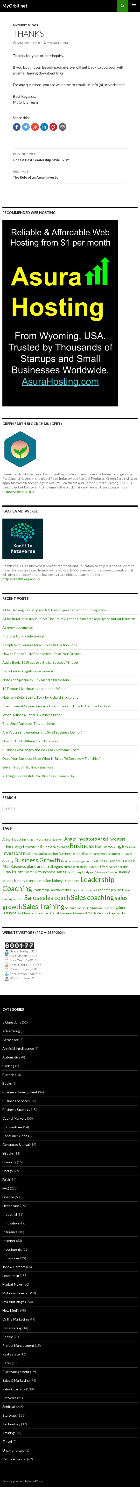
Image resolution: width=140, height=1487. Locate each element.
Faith (6, 1179)
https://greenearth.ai (18, 491)
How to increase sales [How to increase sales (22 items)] (22, 871)
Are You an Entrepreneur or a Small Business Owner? (42, 732)
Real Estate (11, 1354)
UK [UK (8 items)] (87, 913)
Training (8, 1433)
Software (9, 1398)
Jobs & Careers (13, 1267)
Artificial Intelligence (18, 1048)
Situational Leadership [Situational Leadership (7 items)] (104, 907)
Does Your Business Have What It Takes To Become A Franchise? (51, 758)
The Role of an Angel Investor (70, 174)
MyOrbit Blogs (25, 25)
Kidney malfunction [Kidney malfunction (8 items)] (106, 872)
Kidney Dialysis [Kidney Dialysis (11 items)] (82, 872)
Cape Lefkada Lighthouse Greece (27, 671)
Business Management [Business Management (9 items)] (76, 861)
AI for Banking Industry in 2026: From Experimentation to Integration (54, 610)
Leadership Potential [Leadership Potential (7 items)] (83, 890)
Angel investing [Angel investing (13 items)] (14, 839)
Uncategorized (13, 1450)
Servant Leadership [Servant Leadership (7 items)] (77, 907)
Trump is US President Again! (24, 636)
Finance (8, 1197)
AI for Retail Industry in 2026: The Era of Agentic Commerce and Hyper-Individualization (68, 619)
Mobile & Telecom (15, 1293)
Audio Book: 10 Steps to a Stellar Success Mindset (40, 662)
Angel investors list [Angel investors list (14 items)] (30, 847)
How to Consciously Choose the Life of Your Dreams (41, 654)
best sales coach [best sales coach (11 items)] (57, 847)
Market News (12, 1284)
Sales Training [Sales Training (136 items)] (43, 906)
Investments (12, 1249)
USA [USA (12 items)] (92, 913)
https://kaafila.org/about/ (21, 579)
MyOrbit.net (14, 5)
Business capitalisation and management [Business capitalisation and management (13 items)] (89, 853)
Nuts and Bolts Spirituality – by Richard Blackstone (40, 697)
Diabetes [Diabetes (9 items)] (93, 867)
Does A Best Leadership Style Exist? (70, 156)
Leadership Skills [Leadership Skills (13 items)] (108, 890)
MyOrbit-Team (57, 43)
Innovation (10, 1223)
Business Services (16, 1101)
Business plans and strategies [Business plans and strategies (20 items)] (36, 866)
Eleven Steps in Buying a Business (28, 767)
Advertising (11, 1031)
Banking (8, 1066)
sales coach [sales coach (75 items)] (55, 897)
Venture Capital (14, 1459)
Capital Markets (14, 1118)
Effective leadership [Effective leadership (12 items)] (114, 867)
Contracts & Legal (16, 1144)
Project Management (18, 1345)
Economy (9, 1162)
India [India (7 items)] (68, 872)
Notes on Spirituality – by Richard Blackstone (36, 680)
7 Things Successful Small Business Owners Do (38, 776)
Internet (8, 1241)
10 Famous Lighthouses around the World (33, 688)
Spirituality (10, 1406)
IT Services (11, 1258)
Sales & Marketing (16, 1380)
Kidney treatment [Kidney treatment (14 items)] (66, 881)
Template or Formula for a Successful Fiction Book (39, 645)
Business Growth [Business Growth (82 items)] (37, 860)
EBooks (8, 1153)
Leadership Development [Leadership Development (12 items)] (51, 890)
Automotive (11, 1057)
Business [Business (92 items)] (82, 846)
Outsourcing (12, 1328)
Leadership (10, 1275)
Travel (7, 1441)
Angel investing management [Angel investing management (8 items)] (45, 839)
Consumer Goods (15, 1136)
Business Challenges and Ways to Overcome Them (40, 750)
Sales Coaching (13, 1389)
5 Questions (11, 1022)
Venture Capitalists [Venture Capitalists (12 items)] (111, 913)
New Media (10, 1310)
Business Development (19, 1092)
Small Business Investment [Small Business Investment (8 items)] (34, 913)
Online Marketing (15, 1319)
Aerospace (10, 1040)
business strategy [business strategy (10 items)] (75, 867)
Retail (6, 1363)
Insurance (10, 1232)
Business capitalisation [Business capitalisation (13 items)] (40, 853)
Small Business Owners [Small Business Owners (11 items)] (68, 913)
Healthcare (10, 1206)
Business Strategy (16, 1109)
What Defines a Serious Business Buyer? (32, 715)
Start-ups (9, 1415)
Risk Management (15, 1372)
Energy (7, 1171)
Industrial (9, 1214)
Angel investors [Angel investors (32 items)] (80, 839)
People (7, 1337)
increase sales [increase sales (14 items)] (53, 872)
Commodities (12, 1127)
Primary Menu (134, 6)
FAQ (5, 1188)
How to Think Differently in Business (30, 741)
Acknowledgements (17, 627)
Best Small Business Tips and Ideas (29, 723)
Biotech (8, 1075)
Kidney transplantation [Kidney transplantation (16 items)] (32, 880)
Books (7, 1083)
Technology (11, 1424)
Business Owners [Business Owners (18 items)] (106, 861)
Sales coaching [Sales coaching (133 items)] (92, 897)
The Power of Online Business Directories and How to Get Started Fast (56, 706)
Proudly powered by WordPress (22, 1481)
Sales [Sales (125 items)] (31, 897)
